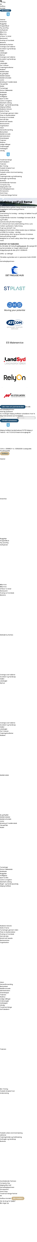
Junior (2, 80)
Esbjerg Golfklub (5, 107)
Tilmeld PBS (4, 84)
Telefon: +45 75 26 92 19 (8, 432)
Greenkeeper (4, 138)
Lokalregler (3, 53)
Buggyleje (3, 24)
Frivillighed (3, 97)
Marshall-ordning (6, 103)
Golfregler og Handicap (8, 178)
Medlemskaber (5, 76)
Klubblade (3, 92)
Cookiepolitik (27, 449)
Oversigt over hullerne (7, 47)
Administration (5, 136)
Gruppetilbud (4, 26)
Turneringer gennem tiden (9, 113)
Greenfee (3, 22)
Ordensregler (4, 146)
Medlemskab (4, 72)
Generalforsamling (6, 130)
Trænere (3, 140)
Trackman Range (6, 160)
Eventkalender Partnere (8, 183)
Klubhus (2, 142)
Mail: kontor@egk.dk (23, 432)
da (1, 4)
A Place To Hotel (5, 36)
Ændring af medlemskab (8, 82)
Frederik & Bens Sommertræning (11, 172)
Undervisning (4, 170)
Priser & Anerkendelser (7, 115)
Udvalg (2, 151)
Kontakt (2, 8)
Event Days (4, 193)
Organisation (4, 126)
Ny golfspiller (4, 74)
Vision (2, 128)
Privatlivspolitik (5, 451)
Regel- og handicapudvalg (9, 105)
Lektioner (3, 174)
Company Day (5, 185)
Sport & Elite (4, 99)
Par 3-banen (4, 65)
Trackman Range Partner (8, 195)
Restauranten (4, 124)
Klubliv (2, 86)
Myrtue (2, 55)
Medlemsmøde (5, 134)
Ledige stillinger (5, 144)
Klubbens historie (6, 109)
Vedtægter (4, 149)
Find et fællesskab (6, 90)
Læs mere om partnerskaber (13, 407)
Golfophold (4, 30)
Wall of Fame (4, 111)
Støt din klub (4, 119)
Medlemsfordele (5, 78)
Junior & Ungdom (6, 101)
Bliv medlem (5, 10)
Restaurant (4, 38)
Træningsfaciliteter (6, 67)
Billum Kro (3, 32)
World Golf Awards (6, 122)
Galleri (2, 51)
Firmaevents (4, 191)
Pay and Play (4, 28)
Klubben (3, 70)
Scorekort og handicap (8, 49)
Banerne (3, 42)
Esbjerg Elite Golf (5, 187)
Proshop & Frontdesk (7, 40)
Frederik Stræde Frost (7, 168)
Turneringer (4, 88)
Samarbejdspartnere (7, 189)
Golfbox (2, 6)
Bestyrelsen (4, 132)
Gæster (2, 20)
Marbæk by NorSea (6, 45)
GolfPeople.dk (21, 246)
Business (3, 181)
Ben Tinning (4, 166)
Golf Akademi (4, 162)
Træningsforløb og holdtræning (11, 176)
